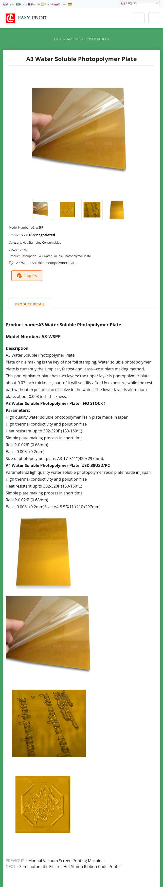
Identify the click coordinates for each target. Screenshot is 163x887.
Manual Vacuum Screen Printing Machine (66, 860)
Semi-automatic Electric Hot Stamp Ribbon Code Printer (70, 866)
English (129, 3)
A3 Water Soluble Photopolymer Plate (46, 262)
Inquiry (27, 275)
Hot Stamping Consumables (81, 38)
